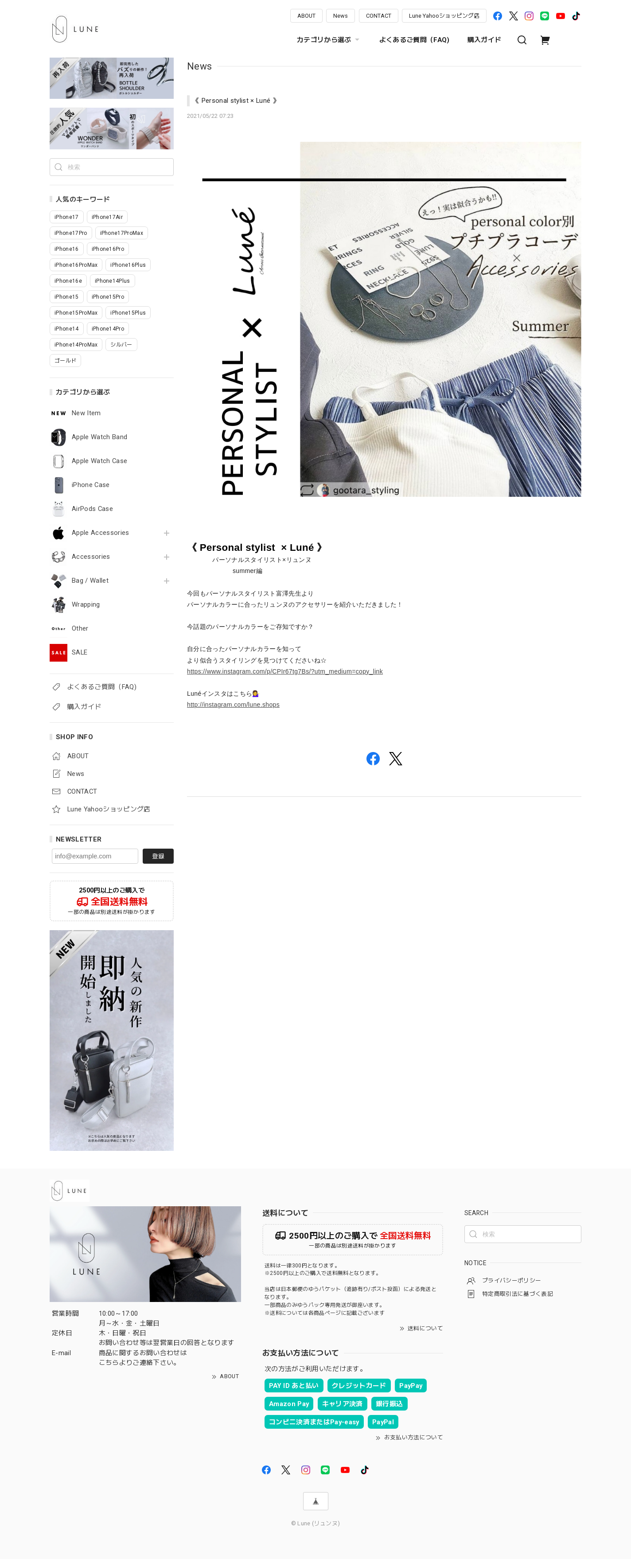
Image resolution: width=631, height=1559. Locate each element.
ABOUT (306, 15)
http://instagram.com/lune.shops (233, 704)
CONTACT (378, 15)
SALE (79, 652)
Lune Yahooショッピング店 (444, 15)
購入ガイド (484, 40)
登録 (158, 856)
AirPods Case (92, 509)
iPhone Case (91, 485)
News (340, 15)
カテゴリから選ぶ (329, 39)
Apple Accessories (100, 533)
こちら (109, 1363)
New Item (86, 413)
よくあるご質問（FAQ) (414, 40)
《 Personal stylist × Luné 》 (236, 101)
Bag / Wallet (90, 581)
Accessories (91, 557)
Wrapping (86, 604)
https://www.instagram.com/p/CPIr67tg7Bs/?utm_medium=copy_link (285, 671)
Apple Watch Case (99, 461)
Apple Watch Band (99, 437)
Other (80, 628)
